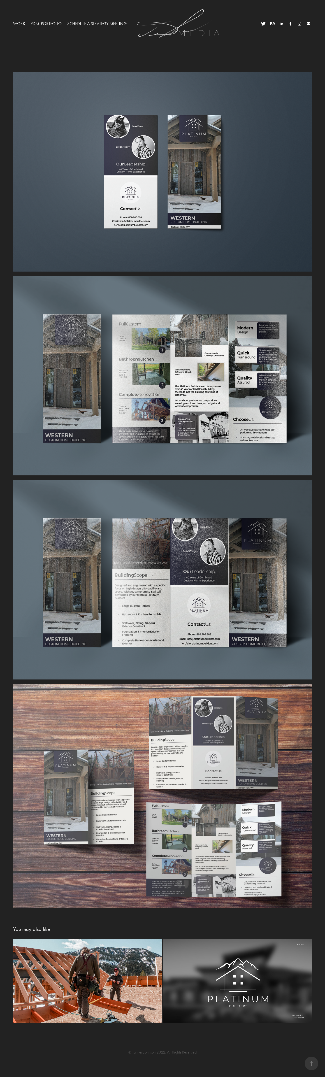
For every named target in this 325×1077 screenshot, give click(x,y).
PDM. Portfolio (46, 23)
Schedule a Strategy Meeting (97, 23)
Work (19, 23)
